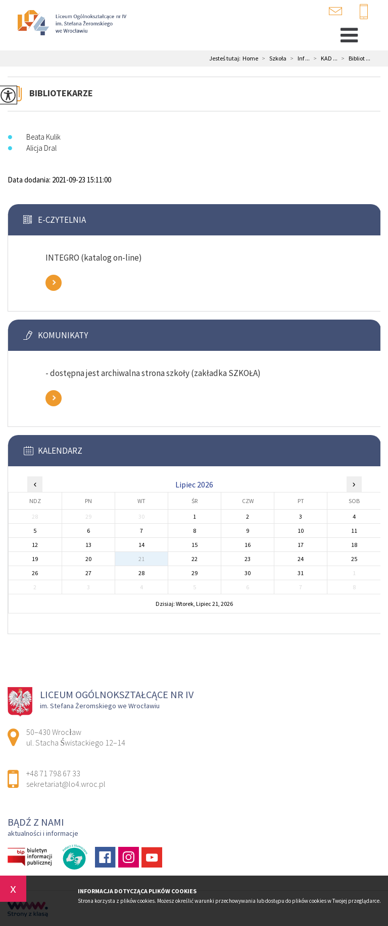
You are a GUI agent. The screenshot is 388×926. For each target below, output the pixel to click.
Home (250, 58)
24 (301, 559)
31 (301, 573)
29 (194, 573)
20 (88, 559)
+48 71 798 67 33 (364, 12)
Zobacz (53, 283)
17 (301, 544)
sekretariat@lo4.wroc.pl (335, 11)
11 (354, 530)
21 (141, 559)
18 (354, 544)
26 (35, 573)
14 (141, 544)
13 (88, 544)
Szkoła (272, 58)
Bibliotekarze (61, 93)
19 (35, 559)
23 (248, 559)
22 (194, 559)
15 (194, 544)
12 (35, 544)
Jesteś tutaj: (226, 58)
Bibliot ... (353, 58)
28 (141, 573)
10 (301, 530)
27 (88, 573)
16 (248, 544)
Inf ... (298, 58)
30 (248, 573)
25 (354, 559)
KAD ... (323, 58)
